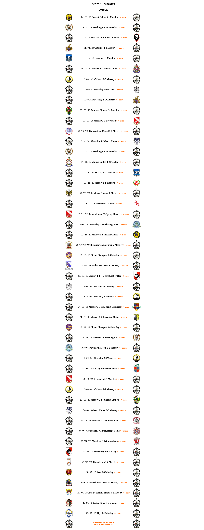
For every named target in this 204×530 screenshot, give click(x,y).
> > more (122, 17)
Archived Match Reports (103, 522)
